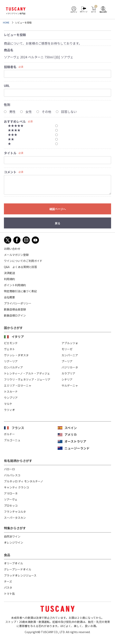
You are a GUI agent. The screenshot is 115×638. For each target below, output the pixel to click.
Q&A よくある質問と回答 (20, 267)
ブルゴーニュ (12, 440)
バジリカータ (70, 367)
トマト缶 (9, 594)
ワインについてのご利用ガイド (23, 261)
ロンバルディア (13, 367)
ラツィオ (9, 410)
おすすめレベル (15, 121)
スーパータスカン (15, 518)
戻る (57, 223)
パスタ (8, 587)
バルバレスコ (12, 475)
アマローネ (11, 493)
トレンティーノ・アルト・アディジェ (27, 373)
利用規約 (9, 279)
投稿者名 (10, 67)
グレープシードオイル (17, 569)
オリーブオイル (13, 563)
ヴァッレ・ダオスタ (16, 355)
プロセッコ (11, 505)
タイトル (10, 153)
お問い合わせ (12, 249)
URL (7, 85)
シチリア (67, 379)
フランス (18, 427)
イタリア (18, 336)
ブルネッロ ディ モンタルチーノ (23, 481)
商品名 (8, 50)
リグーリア (11, 361)
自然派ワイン (12, 536)
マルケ (8, 404)
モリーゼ (67, 349)
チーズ (8, 581)
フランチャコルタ (15, 511)
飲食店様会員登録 (15, 309)
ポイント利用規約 (15, 285)
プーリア (67, 361)
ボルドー (9, 434)
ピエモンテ (11, 343)
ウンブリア (11, 398)
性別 (7, 104)
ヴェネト (9, 349)
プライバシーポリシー (17, 303)
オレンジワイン (13, 542)
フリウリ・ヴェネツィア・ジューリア (27, 379)
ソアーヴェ (10, 499)
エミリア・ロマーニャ (17, 385)
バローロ (9, 469)
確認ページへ (57, 209)
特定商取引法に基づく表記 (20, 291)
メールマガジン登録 (16, 255)
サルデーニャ (70, 385)
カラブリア (68, 373)
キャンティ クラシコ (16, 487)
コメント (10, 172)
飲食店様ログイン (15, 315)
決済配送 (9, 273)
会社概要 (9, 297)
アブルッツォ (70, 343)
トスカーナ (11, 391)
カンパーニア (70, 355)
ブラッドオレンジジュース (20, 575)
